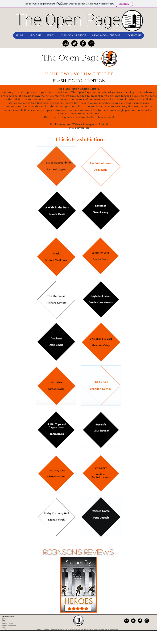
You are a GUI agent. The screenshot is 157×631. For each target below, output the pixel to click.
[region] (78, 585)
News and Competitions (9, 625)
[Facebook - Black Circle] (83, 43)
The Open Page (67, 19)
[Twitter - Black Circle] (74, 43)
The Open (62, 58)
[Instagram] (91, 43)
